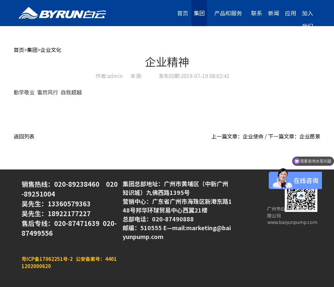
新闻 (273, 13)
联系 (256, 13)
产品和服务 (228, 13)
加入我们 (307, 17)
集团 (199, 13)
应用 (290, 13)
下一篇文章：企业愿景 (294, 136)
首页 (182, 13)
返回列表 (24, 136)
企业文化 (50, 50)
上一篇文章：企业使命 (237, 136)
